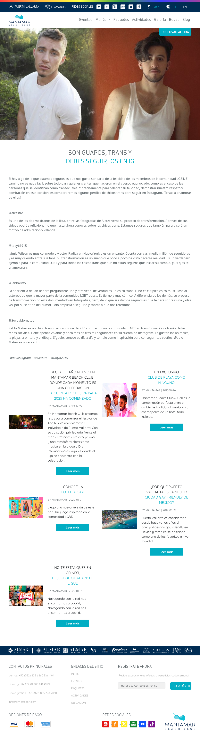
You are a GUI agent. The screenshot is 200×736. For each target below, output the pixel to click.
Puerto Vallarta (24, 6)
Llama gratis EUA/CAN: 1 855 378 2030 (33, 693)
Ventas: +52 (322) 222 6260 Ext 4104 (31, 675)
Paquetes (121, 20)
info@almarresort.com (23, 701)
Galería (160, 20)
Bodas (174, 20)
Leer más (73, 471)
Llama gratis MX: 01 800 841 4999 (29, 684)
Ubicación (78, 702)
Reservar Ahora (175, 32)
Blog (186, 20)
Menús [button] (101, 20)
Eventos (85, 20)
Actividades (141, 20)
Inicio (75, 674)
